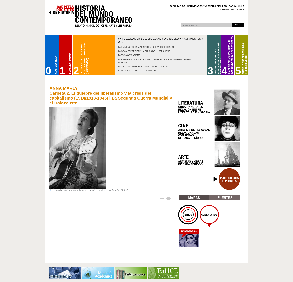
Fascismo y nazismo (129, 55)
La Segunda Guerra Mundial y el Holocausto (143, 66)
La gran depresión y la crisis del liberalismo (144, 51)
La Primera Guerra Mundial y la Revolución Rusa (146, 47)
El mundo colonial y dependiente (137, 71)
